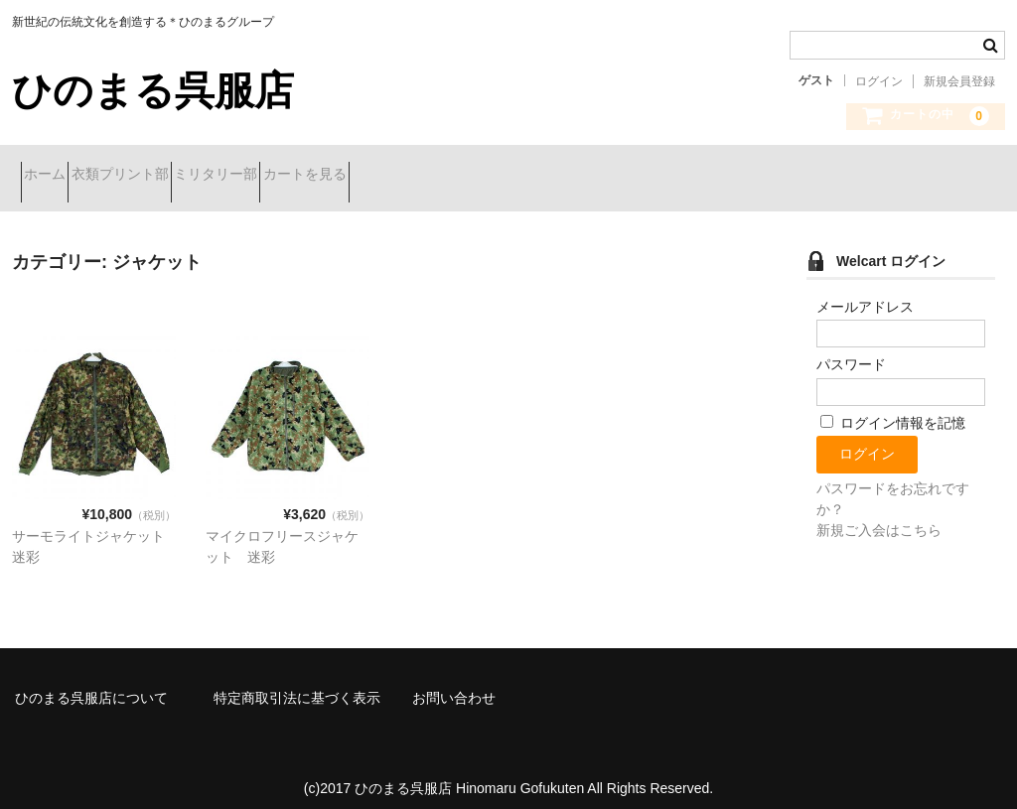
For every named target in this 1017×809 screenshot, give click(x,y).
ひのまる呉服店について (91, 683)
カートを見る (419, 176)
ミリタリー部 (295, 176)
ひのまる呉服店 (153, 90)
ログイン (879, 81)
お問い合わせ (454, 683)
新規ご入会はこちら (879, 515)
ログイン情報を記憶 (892, 408)
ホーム (53, 176)
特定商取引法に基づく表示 (297, 683)
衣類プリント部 (164, 176)
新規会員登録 (959, 81)
